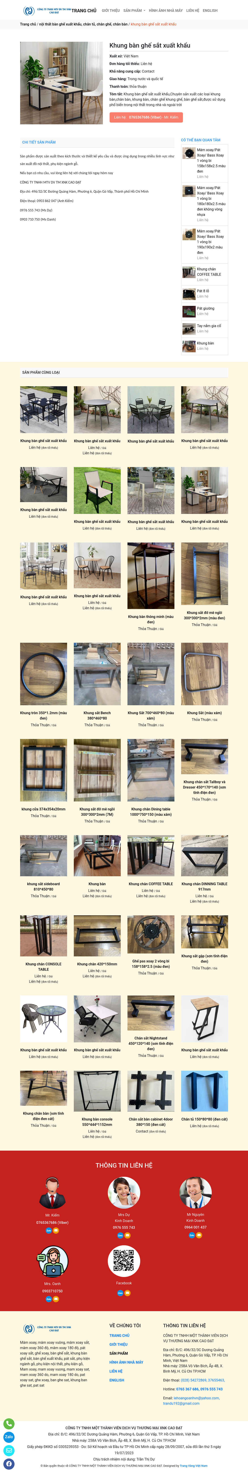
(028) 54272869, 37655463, (203, 1380)
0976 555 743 (124, 1227)
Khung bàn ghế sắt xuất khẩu (43, 441)
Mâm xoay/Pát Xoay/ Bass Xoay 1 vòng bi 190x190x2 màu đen (210, 242)
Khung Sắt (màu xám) (204, 713)
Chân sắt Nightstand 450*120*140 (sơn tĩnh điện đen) (151, 1043)
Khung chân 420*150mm (97, 964)
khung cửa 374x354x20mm (43, 809)
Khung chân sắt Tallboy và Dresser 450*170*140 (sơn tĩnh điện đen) (204, 787)
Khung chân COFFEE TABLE (151, 884)
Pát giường (205, 308)
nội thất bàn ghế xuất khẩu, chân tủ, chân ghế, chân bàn (83, 24)
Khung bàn (205, 343)
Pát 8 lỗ (203, 291)
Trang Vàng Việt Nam (193, 1465)
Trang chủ (28, 24)
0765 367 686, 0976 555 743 (199, 1389)
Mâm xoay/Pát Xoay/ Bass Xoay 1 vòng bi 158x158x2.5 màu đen (211, 160)
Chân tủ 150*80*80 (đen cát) (204, 1119)
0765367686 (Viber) (145, 117)
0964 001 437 (195, 1227)
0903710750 (52, 1291)
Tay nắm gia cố (209, 326)
